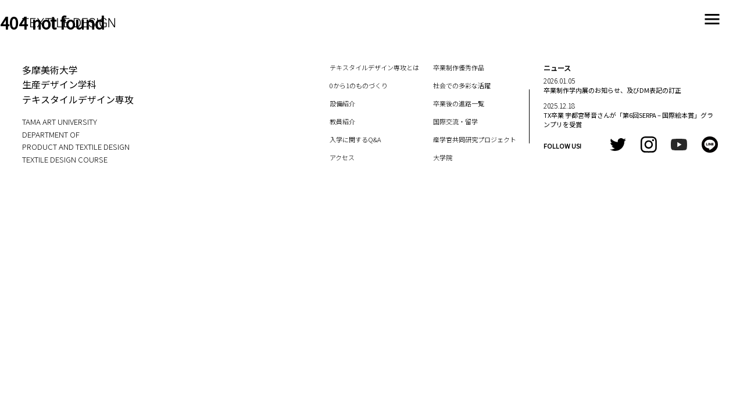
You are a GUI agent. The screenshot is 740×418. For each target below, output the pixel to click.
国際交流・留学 (455, 121)
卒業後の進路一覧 (458, 103)
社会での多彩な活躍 (462, 85)
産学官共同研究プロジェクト (474, 139)
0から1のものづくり (359, 85)
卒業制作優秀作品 (458, 67)
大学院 (442, 157)
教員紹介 (342, 121)
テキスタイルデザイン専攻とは (374, 67)
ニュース (557, 68)
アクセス (342, 157)
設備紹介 (342, 103)
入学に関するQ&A (355, 139)
